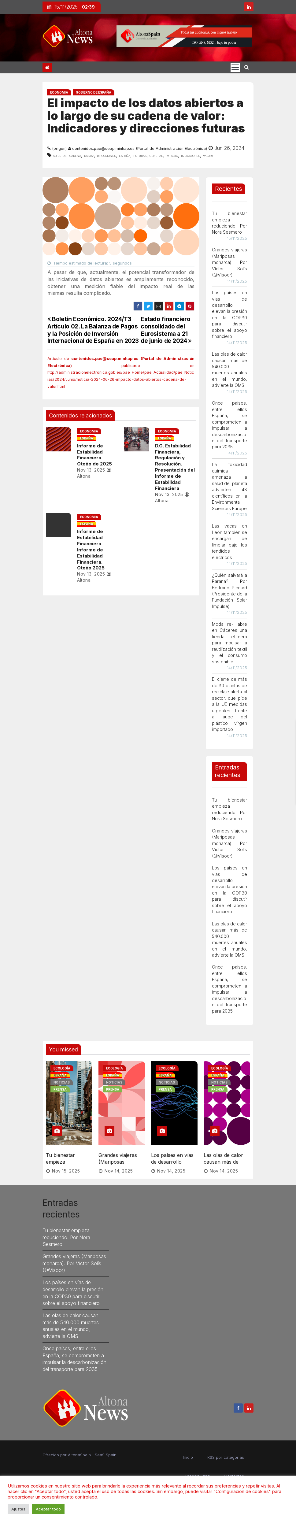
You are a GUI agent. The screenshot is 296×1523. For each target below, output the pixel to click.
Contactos (234, 1468)
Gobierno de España (93, 92)
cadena (75, 155)
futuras (139, 155)
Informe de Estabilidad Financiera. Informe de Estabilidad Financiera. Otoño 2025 (96, 549)
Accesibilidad (197, 1468)
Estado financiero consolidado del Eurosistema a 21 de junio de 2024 (166, 329)
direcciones (106, 155)
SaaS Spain (106, 1447)
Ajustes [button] (18, 1508)
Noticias (62, 1082)
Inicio (188, 1449)
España (124, 155)
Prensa (60, 1089)
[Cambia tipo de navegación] (235, 67)
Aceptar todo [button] (48, 1508)
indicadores (190, 155)
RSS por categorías (225, 1449)
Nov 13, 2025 (89, 469)
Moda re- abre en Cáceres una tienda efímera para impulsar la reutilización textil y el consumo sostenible (229, 642)
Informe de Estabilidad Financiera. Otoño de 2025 (96, 455)
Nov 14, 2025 (119, 1163)
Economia (59, 92)
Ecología (62, 1068)
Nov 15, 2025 (66, 1163)
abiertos (59, 155)
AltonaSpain (79, 1447)
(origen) (59, 148)
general (156, 155)
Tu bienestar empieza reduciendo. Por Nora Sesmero (64, 1157)
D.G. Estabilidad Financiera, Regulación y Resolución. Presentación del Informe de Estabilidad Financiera (174, 467)
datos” (89, 155)
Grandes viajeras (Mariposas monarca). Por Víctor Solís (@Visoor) (229, 262)
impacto (172, 155)
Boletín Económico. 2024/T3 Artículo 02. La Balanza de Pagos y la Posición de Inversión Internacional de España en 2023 (93, 329)
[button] (246, 67)
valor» (208, 155)
